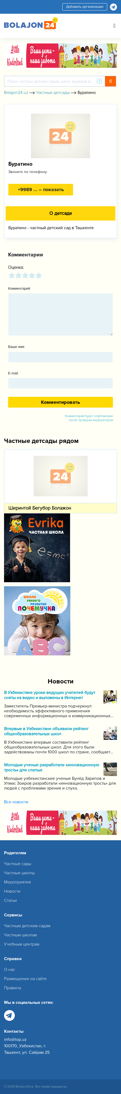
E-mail (13, 373)
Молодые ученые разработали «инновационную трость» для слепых (51, 768)
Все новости (16, 802)
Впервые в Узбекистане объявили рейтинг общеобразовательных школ (46, 731)
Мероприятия (17, 882)
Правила (12, 988)
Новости (12, 891)
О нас (9, 969)
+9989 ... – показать (41, 189)
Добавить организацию (84, 7)
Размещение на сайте (25, 978)
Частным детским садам (27, 926)
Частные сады (17, 863)
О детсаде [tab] (60, 213)
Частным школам (20, 935)
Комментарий (19, 288)
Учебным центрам (21, 944)
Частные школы (19, 873)
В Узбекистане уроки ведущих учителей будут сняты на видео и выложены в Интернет (49, 695)
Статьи (10, 900)
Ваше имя (16, 347)
